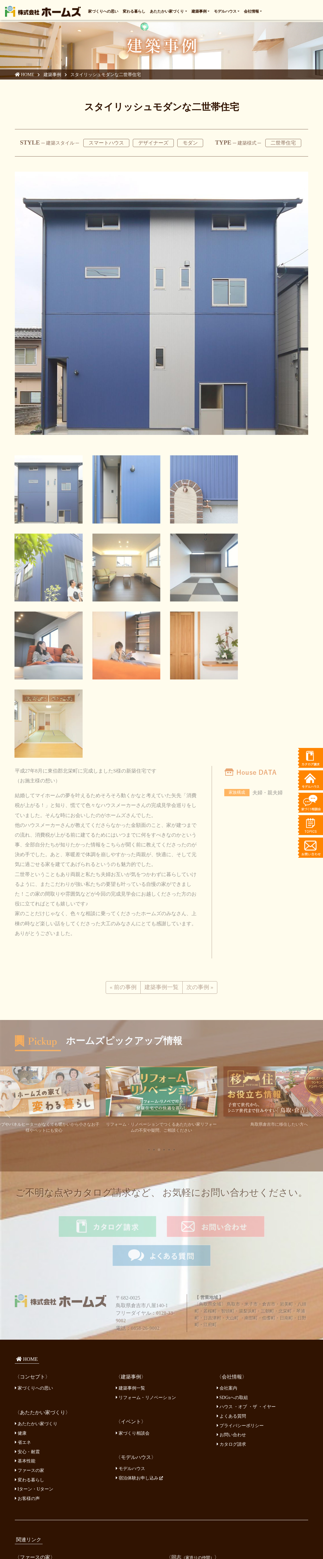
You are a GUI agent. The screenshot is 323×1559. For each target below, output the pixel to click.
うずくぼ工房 (183, 1462)
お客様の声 (27, 1382)
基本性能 (25, 1345)
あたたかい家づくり (167, 11)
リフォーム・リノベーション (146, 1281)
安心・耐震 (27, 1335)
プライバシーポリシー (240, 1309)
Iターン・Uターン (34, 1373)
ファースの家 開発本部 (41, 1452)
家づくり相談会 (133, 1317)
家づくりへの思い (103, 11)
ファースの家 (29, 1354)
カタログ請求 (231, 1328)
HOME (24, 74)
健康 (20, 1317)
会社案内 (227, 1272)
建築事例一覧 (130, 1272)
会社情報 (251, 11)
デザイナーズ (153, 142)
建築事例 (199, 11)
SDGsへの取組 (232, 1281)
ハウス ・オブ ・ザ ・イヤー (246, 1291)
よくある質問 (231, 1300)
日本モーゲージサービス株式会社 (52, 1497)
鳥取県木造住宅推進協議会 (196, 1497)
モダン (190, 142)
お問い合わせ (231, 1318)
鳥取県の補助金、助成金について (52, 1506)
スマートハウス (106, 142)
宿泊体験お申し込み (139, 1362)
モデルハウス (225, 11)
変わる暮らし (134, 11)
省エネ (23, 1326)
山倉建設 (178, 1452)
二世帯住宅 (283, 142)
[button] (149, 1064)
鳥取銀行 (27, 1488)
